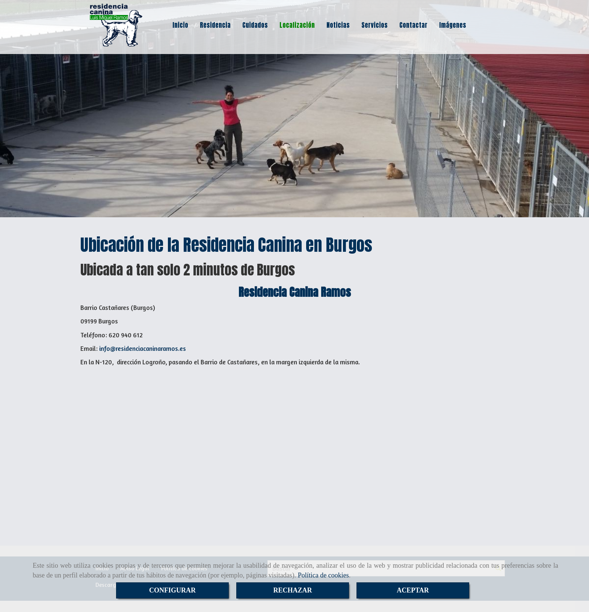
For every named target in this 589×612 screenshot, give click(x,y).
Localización (297, 25)
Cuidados (255, 25)
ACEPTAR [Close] (413, 590)
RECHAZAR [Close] (292, 590)
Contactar (413, 25)
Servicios (374, 25)
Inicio (180, 25)
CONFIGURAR (172, 590)
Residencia (215, 25)
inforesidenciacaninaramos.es (142, 348)
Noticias (338, 25)
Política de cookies (323, 575)
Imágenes (452, 25)
